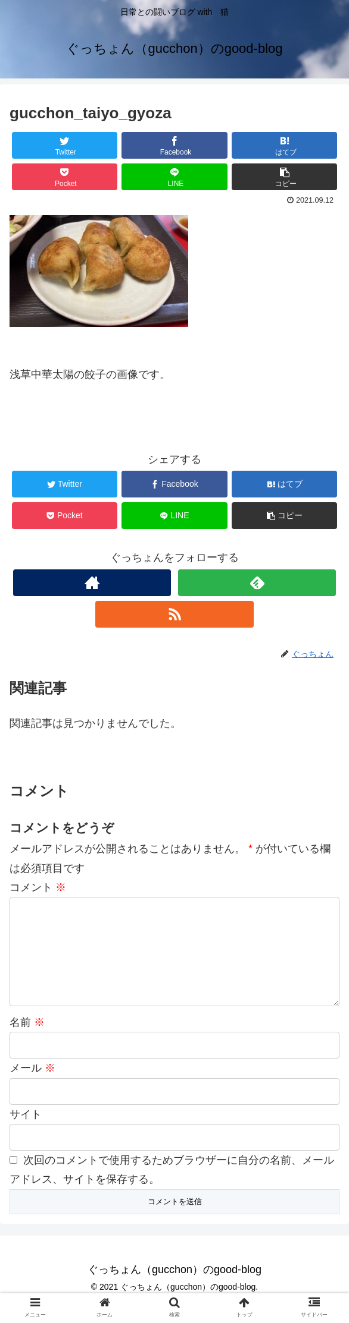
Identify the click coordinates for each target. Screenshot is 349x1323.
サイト (26, 1133)
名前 (27, 1041)
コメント (38, 887)
